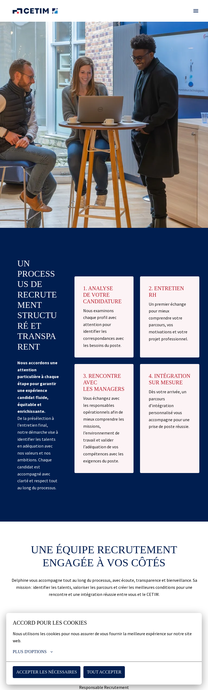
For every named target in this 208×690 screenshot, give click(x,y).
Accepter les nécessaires (46, 672)
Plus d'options (33, 652)
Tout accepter (104, 672)
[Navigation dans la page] (196, 10)
